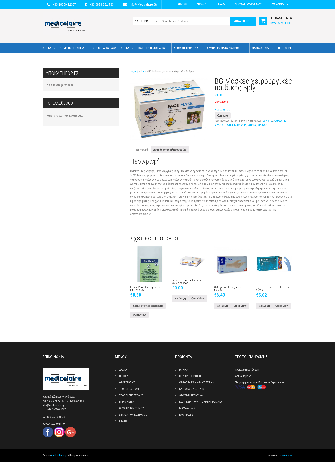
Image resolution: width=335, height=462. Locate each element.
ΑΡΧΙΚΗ (182, 4)
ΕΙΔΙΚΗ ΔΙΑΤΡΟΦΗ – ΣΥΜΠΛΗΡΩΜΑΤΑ (200, 401)
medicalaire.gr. (59, 455)
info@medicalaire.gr (143, 4)
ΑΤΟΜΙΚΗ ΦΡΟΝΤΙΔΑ (188, 48)
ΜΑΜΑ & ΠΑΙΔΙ (263, 48)
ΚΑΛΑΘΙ (220, 4)
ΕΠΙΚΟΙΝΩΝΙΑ (279, 4)
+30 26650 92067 (64, 4)
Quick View (139, 315)
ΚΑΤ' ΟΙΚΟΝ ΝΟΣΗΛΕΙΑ (153, 48)
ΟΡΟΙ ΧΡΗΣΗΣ (127, 382)
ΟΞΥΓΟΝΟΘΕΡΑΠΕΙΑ (74, 48)
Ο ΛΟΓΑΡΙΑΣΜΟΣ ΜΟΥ (248, 4)
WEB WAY (287, 455)
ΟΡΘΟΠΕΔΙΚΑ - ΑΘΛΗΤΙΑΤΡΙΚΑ (113, 48)
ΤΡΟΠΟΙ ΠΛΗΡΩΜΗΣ (130, 388)
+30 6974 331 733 (102, 4)
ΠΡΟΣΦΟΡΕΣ (285, 48)
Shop (143, 71)
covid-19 (267, 120)
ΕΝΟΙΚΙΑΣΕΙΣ (186, 414)
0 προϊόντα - (280, 23)
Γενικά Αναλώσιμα (236, 125)
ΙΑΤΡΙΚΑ (49, 48)
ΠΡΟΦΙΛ (201, 4)
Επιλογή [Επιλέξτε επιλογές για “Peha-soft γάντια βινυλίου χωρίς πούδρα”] (180, 298)
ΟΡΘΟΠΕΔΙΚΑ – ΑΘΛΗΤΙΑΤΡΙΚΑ (196, 382)
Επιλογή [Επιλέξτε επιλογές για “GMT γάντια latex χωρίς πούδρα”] (222, 306)
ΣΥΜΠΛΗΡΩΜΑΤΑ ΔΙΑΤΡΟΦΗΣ (227, 48)
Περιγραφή (141, 149)
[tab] (141, 149)
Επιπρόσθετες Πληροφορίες (169, 149)
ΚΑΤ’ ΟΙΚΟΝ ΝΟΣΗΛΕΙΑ (191, 388)
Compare (222, 115)
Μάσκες (262, 125)
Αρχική (134, 71)
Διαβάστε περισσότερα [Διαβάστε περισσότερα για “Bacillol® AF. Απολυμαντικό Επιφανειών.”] (148, 306)
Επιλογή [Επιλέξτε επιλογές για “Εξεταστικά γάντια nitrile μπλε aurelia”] (264, 306)
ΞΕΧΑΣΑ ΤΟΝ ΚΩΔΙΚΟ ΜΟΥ (134, 414)
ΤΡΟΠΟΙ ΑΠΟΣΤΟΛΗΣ (131, 395)
